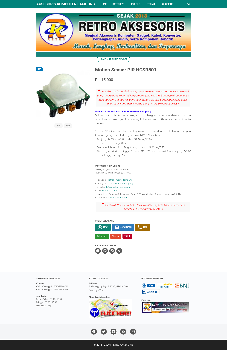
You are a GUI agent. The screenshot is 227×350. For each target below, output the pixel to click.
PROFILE (135, 4)
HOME (104, 4)
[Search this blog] (189, 4)
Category (118, 4)
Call (142, 227)
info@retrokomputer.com (117, 186)
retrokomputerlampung (120, 179)
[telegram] (119, 251)
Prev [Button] (58, 126)
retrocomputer (110, 190)
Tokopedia (102, 236)
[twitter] (105, 251)
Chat (102, 227)
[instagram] (133, 332)
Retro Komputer (118, 197)
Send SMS (122, 227)
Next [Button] (68, 126)
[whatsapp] (112, 251)
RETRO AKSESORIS (122, 344)
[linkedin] (113, 332)
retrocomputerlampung (121, 183)
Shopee (115, 236)
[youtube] (123, 332)
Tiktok (127, 236)
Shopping (167, 4)
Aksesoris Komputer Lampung (65, 4)
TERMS (151, 4)
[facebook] (98, 251)
